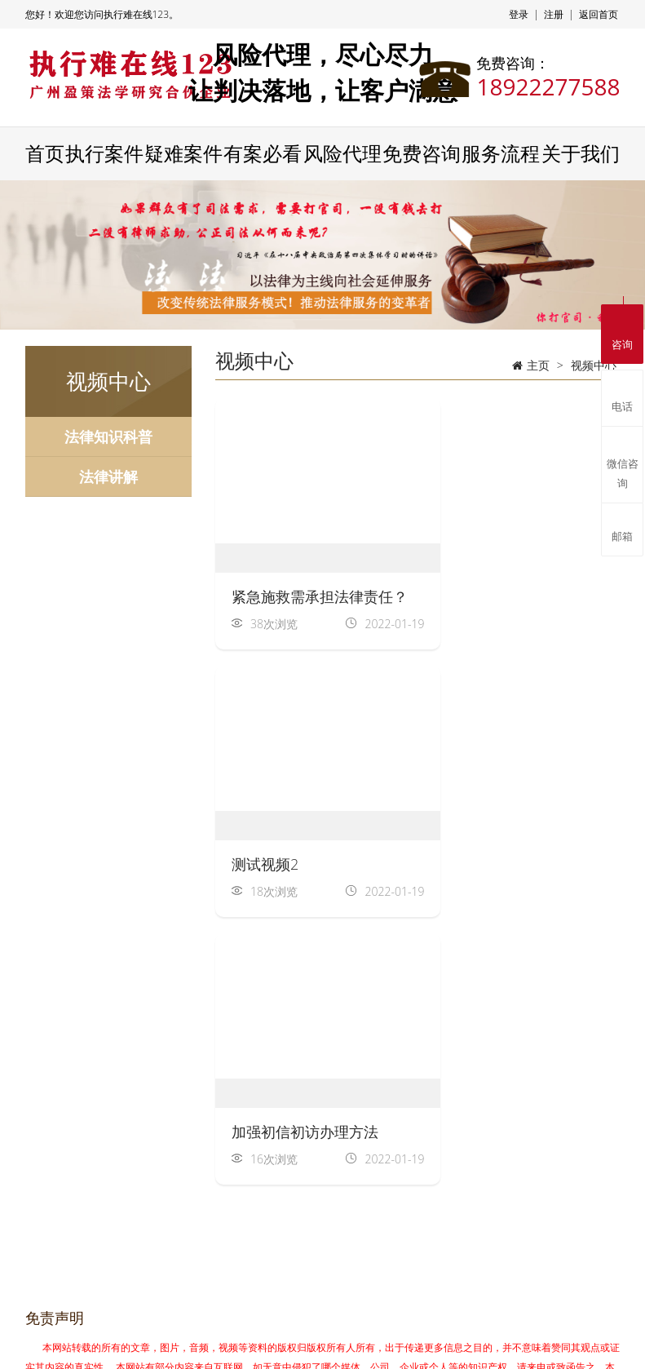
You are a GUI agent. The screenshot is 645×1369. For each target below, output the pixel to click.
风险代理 (342, 154)
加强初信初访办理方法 (305, 862)
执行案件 (104, 154)
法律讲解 (108, 476)
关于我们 (580, 154)
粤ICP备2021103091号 (455, 1342)
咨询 (622, 332)
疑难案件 (183, 154)
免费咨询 (421, 154)
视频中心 (593, 365)
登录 (518, 14)
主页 (538, 365)
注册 (553, 14)
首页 (44, 154)
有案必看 (262, 154)
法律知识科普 (108, 436)
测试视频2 (475, 595)
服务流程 (501, 154)
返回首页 (598, 14)
